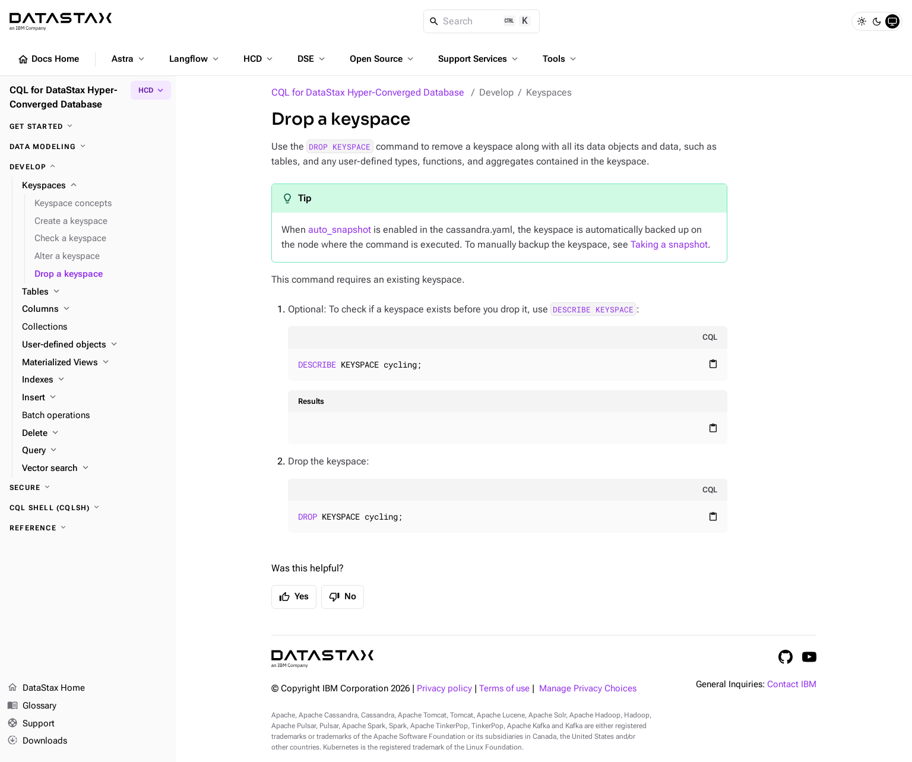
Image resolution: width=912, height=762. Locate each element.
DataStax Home (46, 688)
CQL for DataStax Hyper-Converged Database (367, 92)
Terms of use (504, 689)
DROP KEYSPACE (339, 146)
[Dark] (877, 21)
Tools (560, 58)
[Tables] (94, 292)
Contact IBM (791, 684)
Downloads (37, 741)
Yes (294, 597)
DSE (312, 58)
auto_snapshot (339, 229)
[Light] (861, 21)
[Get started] (88, 126)
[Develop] (88, 167)
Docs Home (48, 59)
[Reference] (88, 528)
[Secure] (88, 488)
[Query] (94, 451)
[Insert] (94, 398)
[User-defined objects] (94, 345)
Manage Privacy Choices (587, 689)
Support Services (479, 58)
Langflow (195, 58)
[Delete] (94, 433)
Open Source (383, 58)
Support (31, 724)
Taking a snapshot (669, 244)
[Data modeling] (88, 147)
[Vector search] (94, 469)
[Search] (481, 21)
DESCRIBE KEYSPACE (593, 309)
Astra (129, 58)
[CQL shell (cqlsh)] (88, 508)
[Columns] (94, 309)
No (342, 597)
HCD (259, 58)
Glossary (31, 706)
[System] (892, 21)
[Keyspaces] (94, 186)
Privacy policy (444, 689)
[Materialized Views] (94, 363)
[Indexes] (94, 380)
